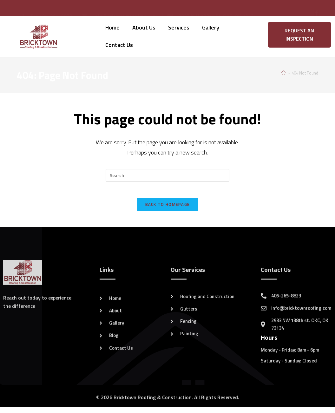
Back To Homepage (167, 207)
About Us (143, 27)
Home (112, 27)
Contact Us (119, 45)
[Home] (283, 73)
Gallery (210, 27)
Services (178, 27)
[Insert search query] (167, 175)
